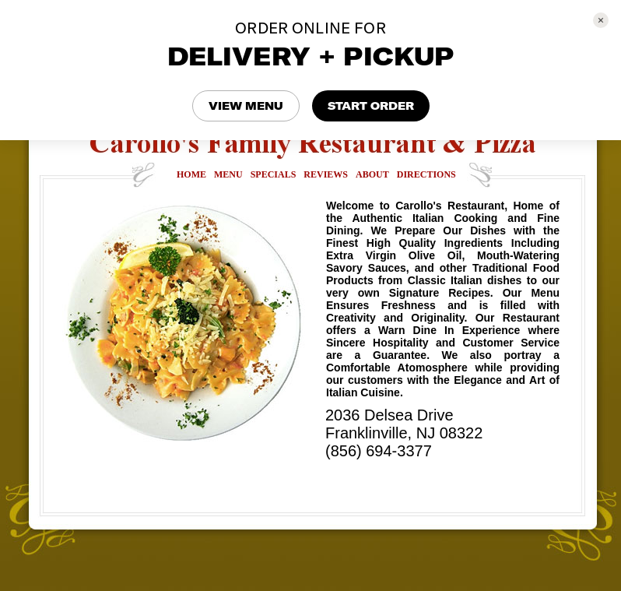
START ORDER (371, 106)
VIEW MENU (246, 106)
